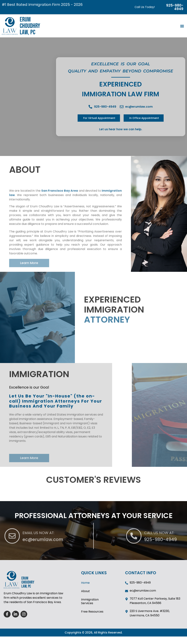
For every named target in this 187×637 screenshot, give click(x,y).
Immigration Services (90, 602)
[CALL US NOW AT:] (173, 536)
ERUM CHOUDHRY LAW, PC (30, 26)
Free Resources (92, 612)
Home (85, 583)
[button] (182, 26)
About (85, 591)
